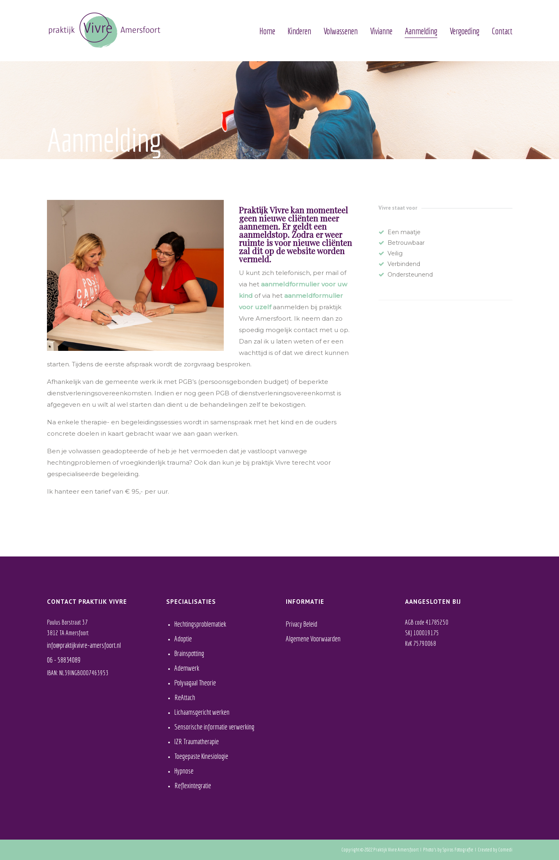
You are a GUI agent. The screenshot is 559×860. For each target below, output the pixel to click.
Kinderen (299, 31)
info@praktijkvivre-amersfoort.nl (84, 645)
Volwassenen (340, 31)
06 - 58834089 (63, 660)
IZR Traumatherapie (196, 741)
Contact (502, 31)
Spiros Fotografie (458, 850)
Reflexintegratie (192, 785)
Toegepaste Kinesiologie (201, 756)
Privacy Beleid (301, 624)
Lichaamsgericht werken (201, 712)
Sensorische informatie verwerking (214, 727)
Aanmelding (421, 31)
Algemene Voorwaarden (313, 638)
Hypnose (184, 771)
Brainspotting (189, 653)
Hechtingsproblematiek (200, 624)
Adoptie (183, 638)
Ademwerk (186, 668)
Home (267, 31)
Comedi (505, 850)
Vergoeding (464, 31)
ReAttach (184, 697)
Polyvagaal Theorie (195, 682)
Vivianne (381, 31)
